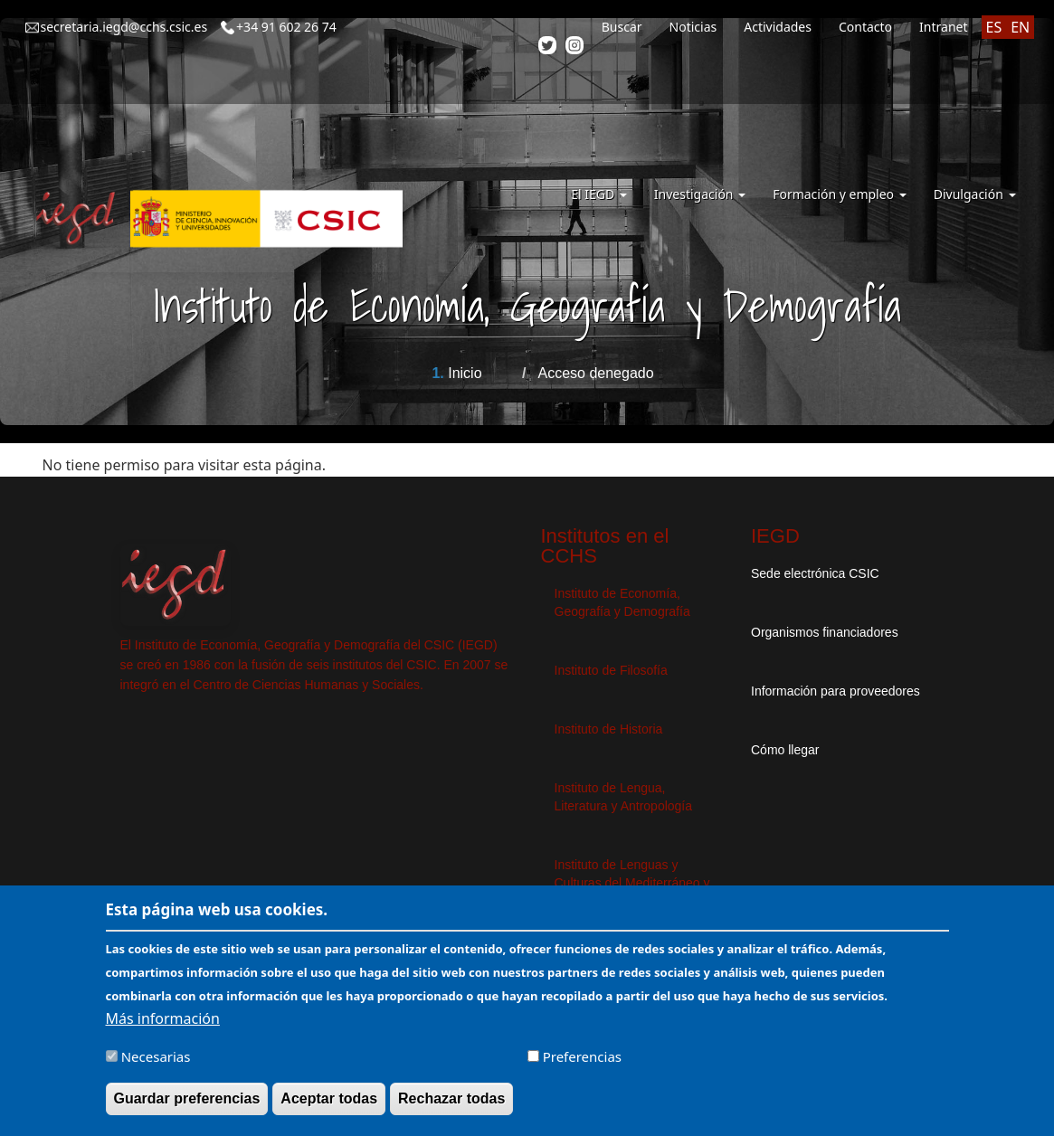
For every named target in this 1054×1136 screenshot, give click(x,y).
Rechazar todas (451, 1107)
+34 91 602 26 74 (286, 26)
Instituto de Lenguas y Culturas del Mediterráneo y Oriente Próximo (632, 882)
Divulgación (975, 194)
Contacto (865, 26)
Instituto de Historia (609, 729)
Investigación (699, 194)
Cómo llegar (785, 750)
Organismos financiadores (824, 632)
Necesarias (156, 1065)
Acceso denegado (595, 373)
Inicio (464, 373)
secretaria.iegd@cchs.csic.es (124, 26)
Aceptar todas (328, 1107)
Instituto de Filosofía (611, 670)
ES (994, 27)
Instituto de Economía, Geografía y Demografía (622, 602)
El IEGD (599, 194)
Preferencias (582, 1065)
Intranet (943, 26)
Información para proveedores (835, 691)
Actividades (778, 26)
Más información (163, 1027)
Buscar (622, 26)
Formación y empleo (840, 194)
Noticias (693, 26)
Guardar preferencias (187, 1107)
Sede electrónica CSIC (815, 573)
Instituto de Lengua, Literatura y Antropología (624, 797)
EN (1020, 27)
